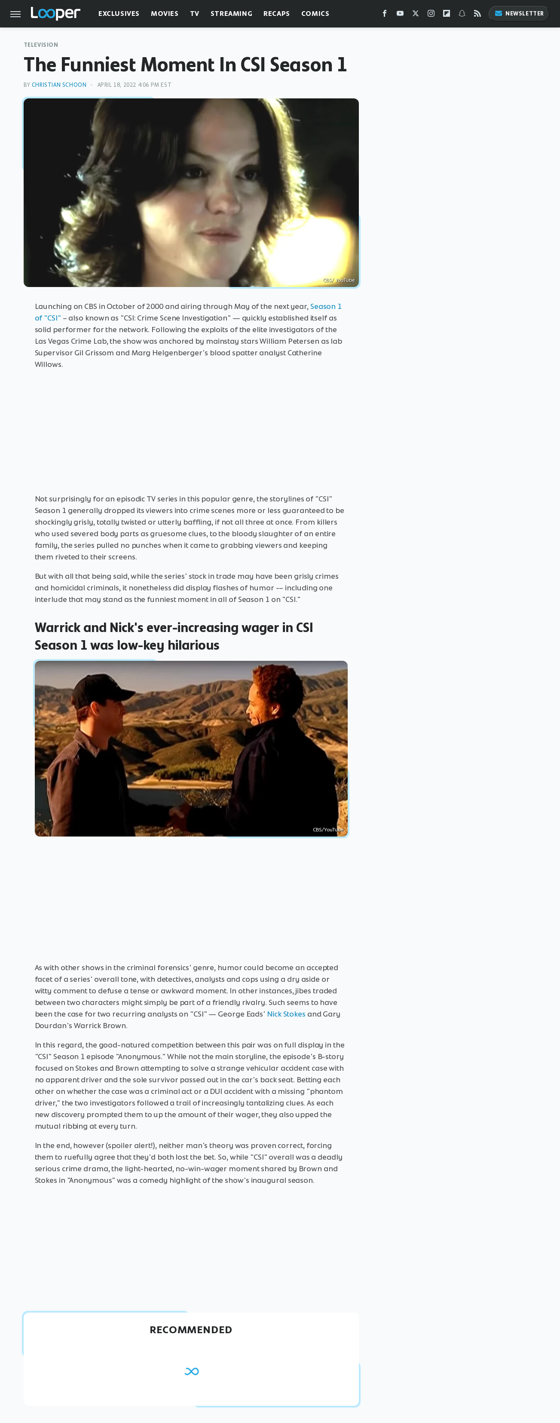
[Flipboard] (446, 15)
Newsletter (519, 13)
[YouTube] (400, 15)
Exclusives (119, 13)
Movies (165, 13)
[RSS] (477, 15)
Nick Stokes (286, 1014)
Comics (315, 13)
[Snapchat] (462, 15)
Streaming (231, 13)
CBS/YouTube (328, 829)
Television (41, 45)
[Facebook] (384, 15)
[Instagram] (431, 15)
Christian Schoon (59, 85)
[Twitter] (415, 15)
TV (194, 13)
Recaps (276, 13)
